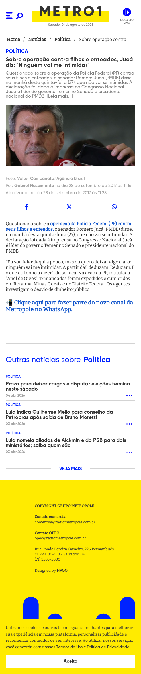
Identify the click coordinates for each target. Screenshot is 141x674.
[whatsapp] (114, 207)
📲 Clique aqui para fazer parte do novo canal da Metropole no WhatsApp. (69, 306)
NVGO (62, 570)
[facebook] (27, 207)
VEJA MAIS (70, 469)
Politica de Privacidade (108, 647)
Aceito (70, 661)
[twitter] (69, 207)
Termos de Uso (69, 647)
